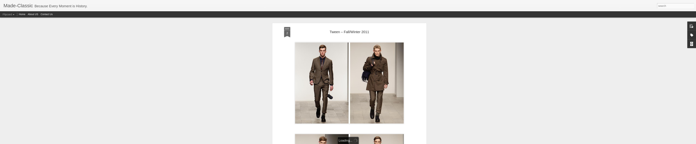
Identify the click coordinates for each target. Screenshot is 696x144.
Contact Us (47, 14)
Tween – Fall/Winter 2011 (349, 32)
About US (33, 14)
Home (22, 14)
